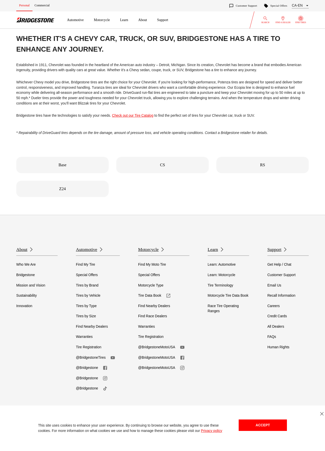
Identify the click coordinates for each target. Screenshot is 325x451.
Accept (263, 425)
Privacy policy (211, 431)
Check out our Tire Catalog (132, 115)
